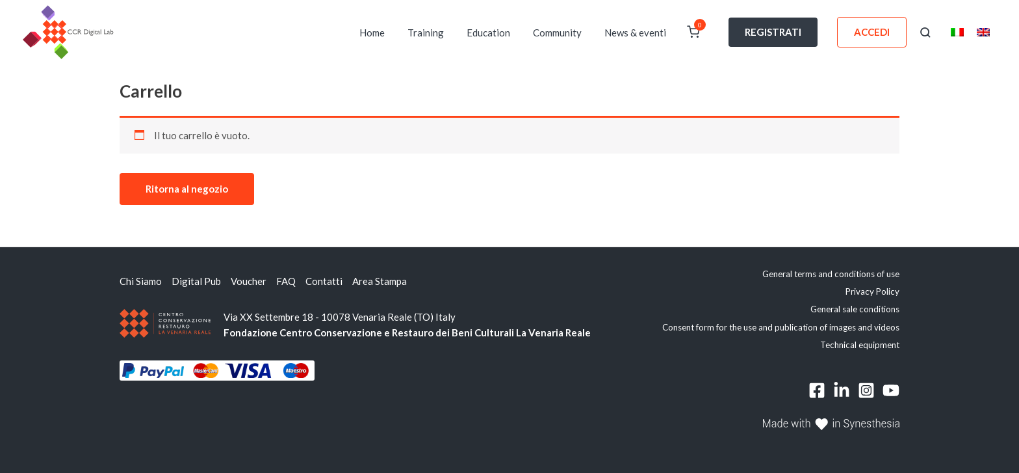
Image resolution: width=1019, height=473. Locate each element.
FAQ (286, 281)
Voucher (248, 281)
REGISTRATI (773, 32)
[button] (925, 32)
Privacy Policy (872, 291)
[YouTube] (891, 390)
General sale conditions (854, 309)
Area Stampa (379, 281)
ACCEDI (872, 32)
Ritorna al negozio (187, 189)
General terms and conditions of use (830, 274)
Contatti (323, 281)
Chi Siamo (141, 281)
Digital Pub (196, 281)
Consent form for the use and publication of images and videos (780, 327)
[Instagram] (866, 390)
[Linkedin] (841, 390)
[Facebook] (816, 390)
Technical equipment (859, 345)
